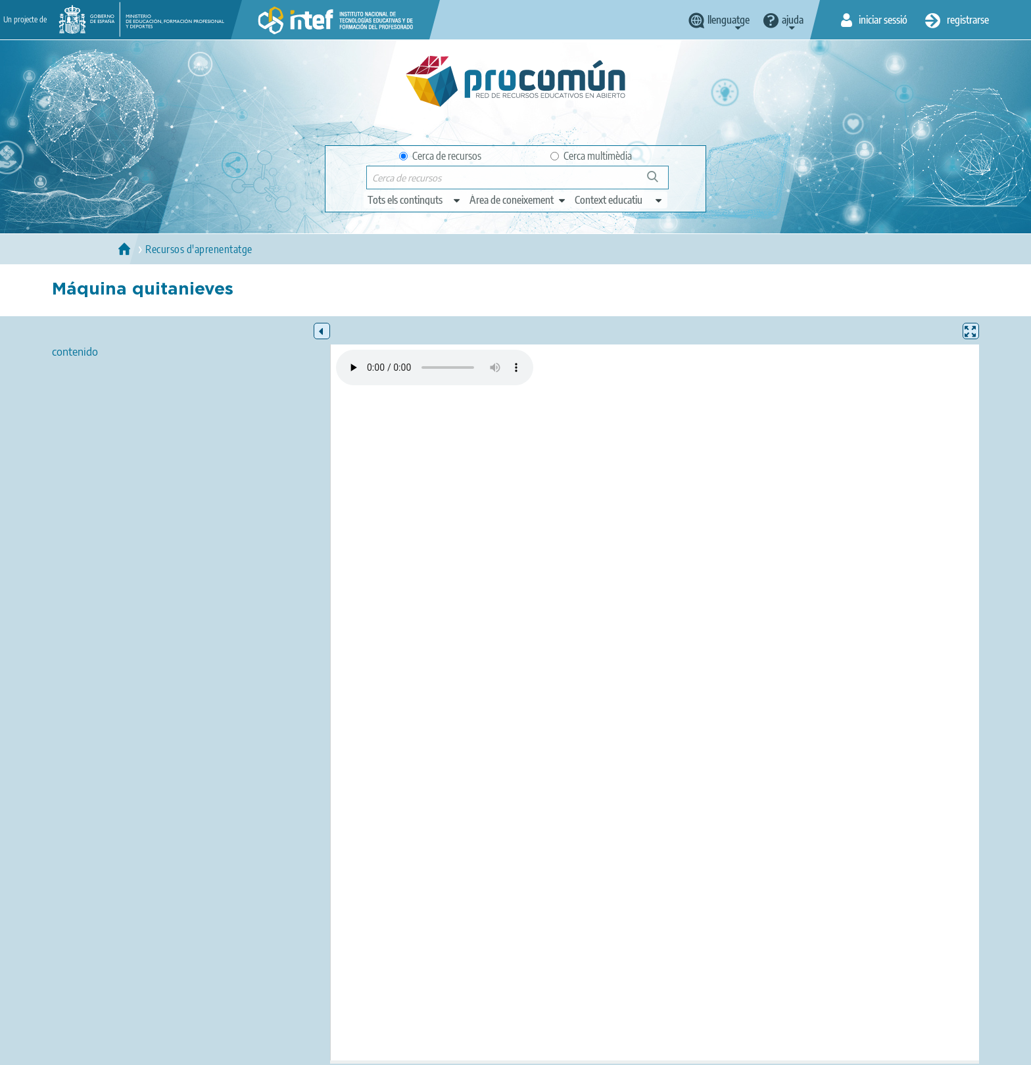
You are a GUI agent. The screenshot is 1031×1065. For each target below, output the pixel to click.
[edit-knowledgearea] (518, 199)
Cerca (658, 181)
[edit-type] (415, 199)
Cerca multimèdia (591, 155)
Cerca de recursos (440, 155)
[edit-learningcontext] (619, 199)
